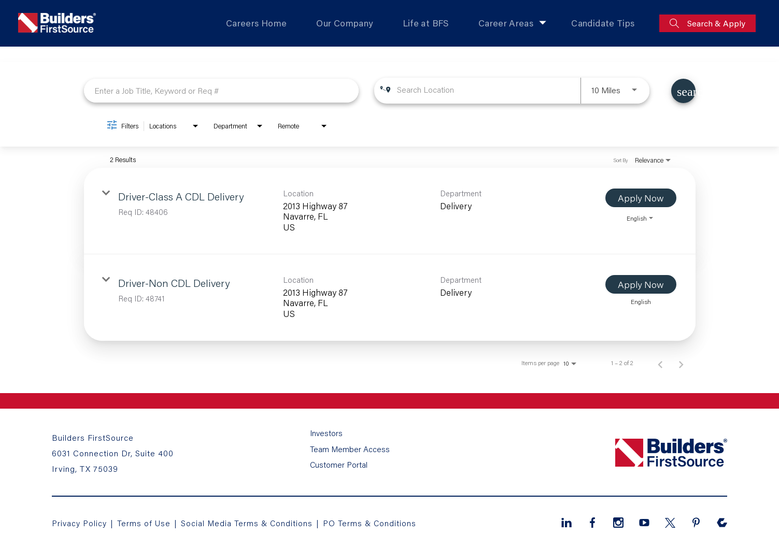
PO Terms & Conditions (372, 522)
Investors (326, 437)
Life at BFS (425, 23)
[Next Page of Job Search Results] (681, 363)
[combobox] (221, 90)
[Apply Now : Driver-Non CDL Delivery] (640, 284)
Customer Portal (338, 464)
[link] (390, 211)
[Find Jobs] (683, 91)
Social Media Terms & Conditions (248, 522)
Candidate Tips (603, 23)
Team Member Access (349, 450)
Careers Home (256, 23)
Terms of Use (146, 522)
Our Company (344, 23)
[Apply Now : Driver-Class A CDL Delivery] (640, 198)
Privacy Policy (79, 522)
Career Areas (506, 23)
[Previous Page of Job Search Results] (660, 363)
